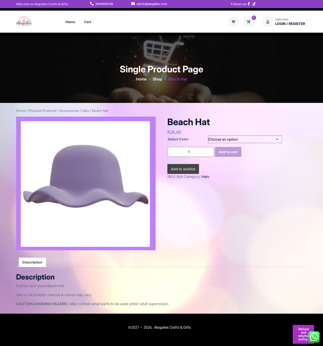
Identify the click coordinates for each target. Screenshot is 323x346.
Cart (87, 22)
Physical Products (42, 111)
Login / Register (290, 24)
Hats (85, 111)
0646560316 (104, 4)
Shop (157, 79)
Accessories (69, 111)
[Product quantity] (190, 152)
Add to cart (228, 152)
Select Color (178, 139)
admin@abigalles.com (152, 4)
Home (70, 22)
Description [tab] (32, 262)
